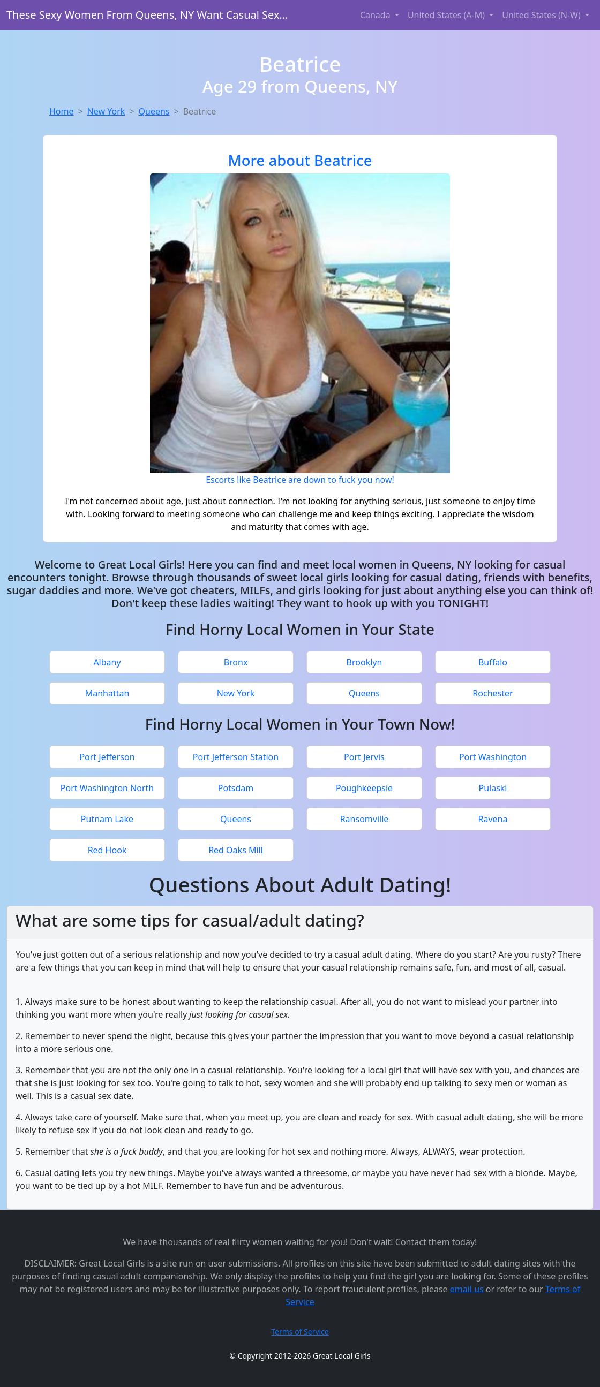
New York (106, 111)
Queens (154, 111)
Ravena (493, 819)
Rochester (492, 693)
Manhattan (107, 693)
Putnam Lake (107, 819)
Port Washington (493, 757)
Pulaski (492, 788)
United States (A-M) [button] (447, 15)
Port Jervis (364, 757)
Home (61, 111)
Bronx (236, 662)
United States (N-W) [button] (542, 15)
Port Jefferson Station (236, 757)
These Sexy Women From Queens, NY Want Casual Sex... (147, 14)
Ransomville (364, 819)
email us (467, 1289)
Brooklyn (364, 662)
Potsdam (236, 788)
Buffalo (492, 662)
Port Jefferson (106, 757)
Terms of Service (300, 1332)
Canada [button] (376, 15)
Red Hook (107, 850)
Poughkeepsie (364, 788)
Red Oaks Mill (235, 850)
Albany (107, 662)
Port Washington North (107, 788)
